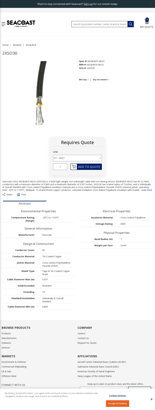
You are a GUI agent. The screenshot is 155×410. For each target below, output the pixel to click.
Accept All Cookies (117, 403)
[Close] (151, 399)
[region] (77, 399)
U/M (55, 152)
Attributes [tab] (25, 203)
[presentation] (25, 203)
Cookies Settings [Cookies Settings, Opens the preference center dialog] (117, 395)
